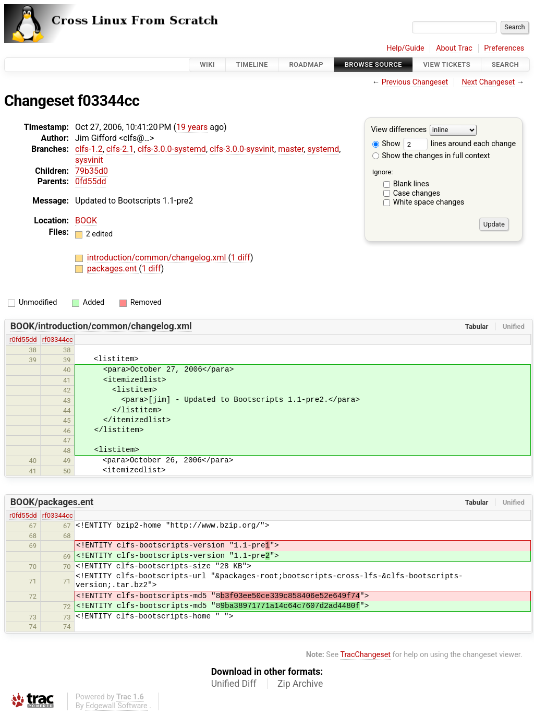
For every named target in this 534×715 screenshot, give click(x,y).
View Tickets (446, 64)
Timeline (252, 64)
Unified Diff (234, 683)
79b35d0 (91, 171)
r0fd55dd (23, 339)
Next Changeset (488, 82)
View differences (399, 130)
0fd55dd (90, 181)
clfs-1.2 (89, 149)
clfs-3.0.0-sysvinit (242, 149)
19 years (192, 127)
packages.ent (113, 268)
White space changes (429, 202)
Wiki (207, 64)
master (291, 149)
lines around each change (459, 143)
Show (386, 143)
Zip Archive (300, 683)
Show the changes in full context (431, 155)
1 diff (240, 258)
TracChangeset (365, 654)
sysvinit (89, 160)
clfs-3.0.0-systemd (172, 149)
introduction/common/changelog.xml (157, 258)
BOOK (86, 220)
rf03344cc (57, 339)
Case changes (416, 193)
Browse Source (373, 64)
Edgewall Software (117, 705)
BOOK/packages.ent (52, 502)
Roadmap (306, 64)
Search (505, 64)
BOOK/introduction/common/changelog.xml (101, 326)
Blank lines (411, 184)
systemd (323, 149)
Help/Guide (405, 48)
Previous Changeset (415, 82)
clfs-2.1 (120, 149)
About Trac (454, 48)
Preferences (504, 48)
